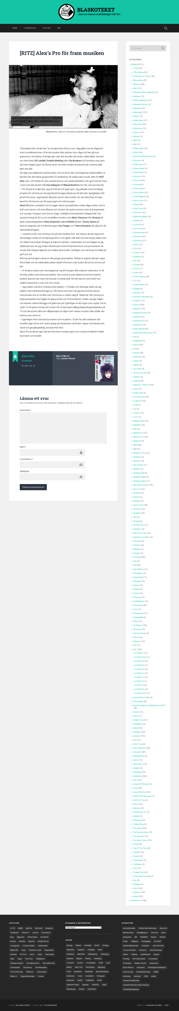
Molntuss (137, 457)
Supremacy (137, 820)
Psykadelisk (138, 617)
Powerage (137, 597)
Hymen (136, 345)
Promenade (138, 605)
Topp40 (136, 852)
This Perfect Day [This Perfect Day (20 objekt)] (16, 972)
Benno (136, 132)
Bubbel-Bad (138, 172)
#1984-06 (139, 669)
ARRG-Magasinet (140, 100)
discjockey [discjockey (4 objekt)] (127, 937)
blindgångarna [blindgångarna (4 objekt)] (142, 933)
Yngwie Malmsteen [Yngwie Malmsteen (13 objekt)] (27, 976)
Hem (14, 28)
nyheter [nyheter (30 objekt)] (156, 954)
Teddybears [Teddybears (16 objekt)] (40, 959)
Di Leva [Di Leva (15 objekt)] (35, 933)
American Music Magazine (144, 92)
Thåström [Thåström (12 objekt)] (29, 972)
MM (134, 449)
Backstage (137, 112)
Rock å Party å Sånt (141, 697)
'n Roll (135, 68)
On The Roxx (138, 525)
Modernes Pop (139, 453)
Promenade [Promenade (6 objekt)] (153, 959)
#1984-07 (64, 356)
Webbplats (24, 471)
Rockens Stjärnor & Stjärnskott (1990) (149, 705)
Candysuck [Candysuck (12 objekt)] (14, 933)
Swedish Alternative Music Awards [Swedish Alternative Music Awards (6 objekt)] (136, 985)
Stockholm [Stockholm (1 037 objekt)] (89, 976)
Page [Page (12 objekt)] (23, 950)
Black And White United (142, 156)
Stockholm (27, 361)
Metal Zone (138, 437)
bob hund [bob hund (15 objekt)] (38, 928)
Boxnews (137, 160)
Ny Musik (137, 513)
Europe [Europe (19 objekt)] (13, 941)
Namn (23, 447)
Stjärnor (136, 808)
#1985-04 (139, 689)
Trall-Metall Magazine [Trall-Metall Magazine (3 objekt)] (131, 989)
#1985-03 (139, 685)
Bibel (135, 140)
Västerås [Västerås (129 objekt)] (95, 985)
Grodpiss (137, 300)
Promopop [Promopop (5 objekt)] (127, 963)
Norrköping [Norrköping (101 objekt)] (90, 967)
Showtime (137, 752)
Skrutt (135, 760)
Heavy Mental (139, 329)
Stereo (136, 804)
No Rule (136, 493)
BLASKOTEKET (23, 1005)
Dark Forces (138, 200)
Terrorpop (137, 828)
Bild (134, 144)
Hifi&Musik (137, 341)
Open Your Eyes (139, 533)
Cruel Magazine (139, 196)
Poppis (136, 585)
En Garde (137, 224)
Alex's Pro (28, 356)
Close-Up (137, 180)
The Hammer (138, 836)
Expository (137, 240)
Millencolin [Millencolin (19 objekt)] (14, 950)
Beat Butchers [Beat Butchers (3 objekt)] (128, 933)
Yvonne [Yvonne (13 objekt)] (41, 976)
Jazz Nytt (137, 369)
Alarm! (136, 88)
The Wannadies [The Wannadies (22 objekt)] (41, 967)
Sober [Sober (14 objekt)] (40, 954)
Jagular (136, 365)
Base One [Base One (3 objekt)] (163, 928)
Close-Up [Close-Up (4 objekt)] (154, 933)
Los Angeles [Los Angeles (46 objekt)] (90, 963)
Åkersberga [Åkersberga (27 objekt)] (71, 989)
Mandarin (137, 425)
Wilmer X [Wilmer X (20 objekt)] (13, 976)
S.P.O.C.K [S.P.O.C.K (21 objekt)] (23, 954)
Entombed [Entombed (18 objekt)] (44, 937)
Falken (136, 244)
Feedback (137, 256)
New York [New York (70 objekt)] (78, 967)
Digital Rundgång (140, 216)
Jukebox (136, 377)
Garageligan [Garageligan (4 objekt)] (146, 941)
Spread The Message (142, 796)
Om (59, 28)
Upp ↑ (167, 1005)
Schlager (136, 732)
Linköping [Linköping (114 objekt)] (97, 958)
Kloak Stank (138, 393)
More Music (138, 465)
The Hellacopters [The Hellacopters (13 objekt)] (32, 963)
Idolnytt (136, 353)
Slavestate (137, 776)
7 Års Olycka (138, 72)
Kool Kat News (139, 397)
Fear (135, 248)
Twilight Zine (138, 872)
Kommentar (25, 410)
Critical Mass (138, 192)
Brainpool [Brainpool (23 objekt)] (49, 928)
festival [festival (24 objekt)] (162, 937)
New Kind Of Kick (140, 485)
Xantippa (136, 884)
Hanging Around (140, 313)
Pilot (135, 561)
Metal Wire (137, 433)
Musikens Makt (139, 477)
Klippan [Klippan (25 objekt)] (79, 958)
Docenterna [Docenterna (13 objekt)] (46, 933)
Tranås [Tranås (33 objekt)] (79, 980)
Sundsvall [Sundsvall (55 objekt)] (70, 980)
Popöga (136, 581)
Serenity (136, 736)
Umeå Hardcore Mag (141, 876)
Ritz (58, 356)
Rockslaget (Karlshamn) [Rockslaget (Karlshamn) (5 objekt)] (157, 967)
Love (135, 417)
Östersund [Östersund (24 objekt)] (92, 989)
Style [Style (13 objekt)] (12, 959)
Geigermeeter (138, 285)
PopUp (136, 589)
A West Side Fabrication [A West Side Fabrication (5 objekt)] (147, 928)
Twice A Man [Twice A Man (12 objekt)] (41, 972)
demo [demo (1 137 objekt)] (163, 933)
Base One (137, 124)
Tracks (136, 856)
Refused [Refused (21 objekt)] (13, 954)
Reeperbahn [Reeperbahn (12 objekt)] (49, 950)
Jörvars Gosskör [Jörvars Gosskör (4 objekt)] (129, 950)
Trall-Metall (137, 860)
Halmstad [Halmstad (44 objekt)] (81, 954)
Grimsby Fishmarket (141, 297)
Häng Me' (137, 309)
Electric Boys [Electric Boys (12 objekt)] (32, 937)
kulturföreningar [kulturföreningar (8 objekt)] (156, 950)
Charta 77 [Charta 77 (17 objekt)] (25, 933)
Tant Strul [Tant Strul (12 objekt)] (28, 959)
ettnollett (137, 236)
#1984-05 (139, 665)
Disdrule (136, 220)
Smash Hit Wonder (141, 784)
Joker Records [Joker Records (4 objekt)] (158, 946)
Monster (136, 461)
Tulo (135, 868)
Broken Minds (139, 168)
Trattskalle (137, 864)
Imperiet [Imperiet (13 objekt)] (31, 941)
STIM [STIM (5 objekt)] (146, 976)
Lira (134, 409)
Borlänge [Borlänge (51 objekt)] (88, 945)
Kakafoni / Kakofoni (141, 385)
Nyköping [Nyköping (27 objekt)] (101, 967)
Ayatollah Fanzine (140, 104)
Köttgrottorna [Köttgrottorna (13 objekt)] (43, 941)
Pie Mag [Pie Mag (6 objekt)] (126, 959)
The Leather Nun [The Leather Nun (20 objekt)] (49, 963)
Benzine (136, 136)
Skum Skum (138, 764)
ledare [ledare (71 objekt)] (125, 954)
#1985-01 (139, 677)
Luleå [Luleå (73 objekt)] (101, 963)
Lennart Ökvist (68, 358)
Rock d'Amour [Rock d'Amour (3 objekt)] (128, 967)
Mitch (135, 445)
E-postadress (26, 459)
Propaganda (138, 613)
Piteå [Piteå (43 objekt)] (69, 972)
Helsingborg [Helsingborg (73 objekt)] (92, 954)
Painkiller (136, 549)
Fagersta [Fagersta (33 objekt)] (81, 950)
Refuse (136, 637)
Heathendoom (139, 321)
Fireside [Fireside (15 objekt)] (22, 941)
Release (136, 641)
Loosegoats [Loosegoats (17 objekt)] (14, 946)
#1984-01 (139, 653)
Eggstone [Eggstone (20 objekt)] (20, 937)
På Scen (136, 545)
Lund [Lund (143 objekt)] (108, 963)
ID (134, 349)
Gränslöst (137, 293)
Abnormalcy (138, 80)
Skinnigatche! (138, 756)
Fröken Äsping (139, 276)
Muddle (136, 469)
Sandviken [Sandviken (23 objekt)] (78, 972)
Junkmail (136, 381)
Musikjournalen (139, 481)
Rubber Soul (138, 720)
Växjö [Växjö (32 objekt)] (104, 985)
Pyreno (136, 621)
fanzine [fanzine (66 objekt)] (153, 937)
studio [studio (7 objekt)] (153, 976)
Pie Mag (136, 557)
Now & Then (138, 505)
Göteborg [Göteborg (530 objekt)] (70, 954)
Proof (135, 609)
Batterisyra (137, 128)
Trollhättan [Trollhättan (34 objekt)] (90, 980)
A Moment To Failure (142, 76)
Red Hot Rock (139, 633)
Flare (135, 261)
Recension (137, 629)
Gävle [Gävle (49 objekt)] (100, 950)
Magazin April (138, 421)
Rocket (136, 712)
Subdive (136, 816)
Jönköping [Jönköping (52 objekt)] (105, 954)
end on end (137, 228)
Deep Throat (138, 208)
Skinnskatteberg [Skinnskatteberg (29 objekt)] (102, 972)
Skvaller (136, 768)
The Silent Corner (140, 840)
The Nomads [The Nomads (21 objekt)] (15, 967)
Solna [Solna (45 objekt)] (80, 976)
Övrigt (135, 896)
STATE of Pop (139, 800)
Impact (136, 361)
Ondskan (136, 529)
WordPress (51, 1005)
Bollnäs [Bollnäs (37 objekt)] (78, 945)
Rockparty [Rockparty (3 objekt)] (141, 967)
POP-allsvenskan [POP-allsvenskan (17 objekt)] (139, 959)
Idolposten (137, 357)
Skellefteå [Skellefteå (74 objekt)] (89, 972)
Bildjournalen (138, 148)
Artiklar (134, 64)
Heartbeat (137, 317)
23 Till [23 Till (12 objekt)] (12, 928)
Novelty (136, 501)
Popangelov (138, 573)
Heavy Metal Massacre (142, 333)
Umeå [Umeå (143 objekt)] (99, 980)
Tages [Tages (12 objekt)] (19, 959)
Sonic (135, 788)
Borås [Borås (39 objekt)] (97, 945)
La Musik (137, 401)
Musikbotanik (138, 473)
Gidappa (136, 289)
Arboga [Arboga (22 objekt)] (69, 945)
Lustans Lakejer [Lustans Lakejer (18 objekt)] (28, 946)
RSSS (135, 716)
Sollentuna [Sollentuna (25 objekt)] (71, 976)
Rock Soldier (138, 701)
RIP (134, 645)
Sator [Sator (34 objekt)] (32, 954)
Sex (134, 740)
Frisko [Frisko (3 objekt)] (125, 941)
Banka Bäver (138, 120)
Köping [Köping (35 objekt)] (88, 958)
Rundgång (137, 724)
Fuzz (135, 280)
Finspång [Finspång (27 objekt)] (91, 950)
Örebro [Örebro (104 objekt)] (81, 989)
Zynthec (136, 892)
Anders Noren (154, 1005)
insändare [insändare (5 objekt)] (145, 946)
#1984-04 (139, 661)
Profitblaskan (138, 601)
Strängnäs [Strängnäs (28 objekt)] (101, 976)
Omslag (136, 521)
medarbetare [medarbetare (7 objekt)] (145, 954)
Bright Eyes (138, 164)
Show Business (139, 748)
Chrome (136, 176)
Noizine (136, 497)
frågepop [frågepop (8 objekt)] (134, 941)
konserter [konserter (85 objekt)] (143, 950)
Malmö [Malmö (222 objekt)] (69, 967)
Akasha (136, 84)
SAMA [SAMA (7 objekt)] (156, 972)
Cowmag (137, 184)
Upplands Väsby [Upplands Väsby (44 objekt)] (73, 985)
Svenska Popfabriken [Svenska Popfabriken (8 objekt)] (131, 980)
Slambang (137, 772)
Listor (46, 28)
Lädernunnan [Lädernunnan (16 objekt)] (42, 946)
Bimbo (136, 152)
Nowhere (137, 509)
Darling (136, 204)
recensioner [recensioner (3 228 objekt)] (153, 963)
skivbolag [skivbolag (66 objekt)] (126, 976)
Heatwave (137, 325)
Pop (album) (138, 569)
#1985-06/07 (141, 693)
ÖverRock (137, 541)
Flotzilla (136, 265)
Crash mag (137, 188)
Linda (135, 405)
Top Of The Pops (140, 848)
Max (135, 429)
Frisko (135, 272)
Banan (135, 116)
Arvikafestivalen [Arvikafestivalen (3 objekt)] (129, 928)
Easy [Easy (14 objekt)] (12, 937)
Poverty (136, 593)
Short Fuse (137, 744)
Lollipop (136, 413)
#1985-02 (139, 681)
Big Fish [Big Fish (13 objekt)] (29, 928)
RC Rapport (138, 625)
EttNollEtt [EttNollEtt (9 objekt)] (144, 937)
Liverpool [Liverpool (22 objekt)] (70, 963)
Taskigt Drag (138, 824)
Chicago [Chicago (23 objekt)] (105, 945)
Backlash (137, 108)
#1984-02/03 (141, 657)
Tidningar (30, 28)
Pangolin (136, 553)
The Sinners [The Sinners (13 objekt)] (27, 967)
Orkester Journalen (141, 537)
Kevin (135, 389)
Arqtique (136, 96)
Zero (135, 888)
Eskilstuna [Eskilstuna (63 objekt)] (70, 950)
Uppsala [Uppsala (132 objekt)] (85, 985)
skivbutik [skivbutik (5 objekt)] (137, 976)
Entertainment (139, 232)
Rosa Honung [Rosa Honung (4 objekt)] (128, 972)
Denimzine (137, 212)
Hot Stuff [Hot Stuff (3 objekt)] (157, 941)
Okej (135, 517)
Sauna (135, 728)
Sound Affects (139, 792)
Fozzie (136, 268)
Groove (136, 305)
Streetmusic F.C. (140, 812)
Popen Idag (138, 577)
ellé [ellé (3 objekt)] (135, 937)
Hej (134, 337)
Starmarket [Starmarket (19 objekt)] (49, 954)
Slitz (135, 780)
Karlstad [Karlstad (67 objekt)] (70, 958)
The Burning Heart (140, 832)
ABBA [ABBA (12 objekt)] (20, 928)
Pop (135, 565)
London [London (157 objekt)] (80, 963)
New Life (137, 489)
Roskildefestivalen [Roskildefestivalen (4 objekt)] (143, 972)
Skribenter (135, 900)
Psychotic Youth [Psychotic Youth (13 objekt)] (35, 950)
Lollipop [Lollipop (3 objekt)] (134, 954)
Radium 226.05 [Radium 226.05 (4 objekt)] (140, 963)
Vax (134, 880)
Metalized (137, 441)
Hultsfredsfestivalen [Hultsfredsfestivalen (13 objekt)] (130, 946)
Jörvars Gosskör (140, 373)
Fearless (136, 252)
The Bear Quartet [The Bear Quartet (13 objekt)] (16, 963)
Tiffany (136, 844)
